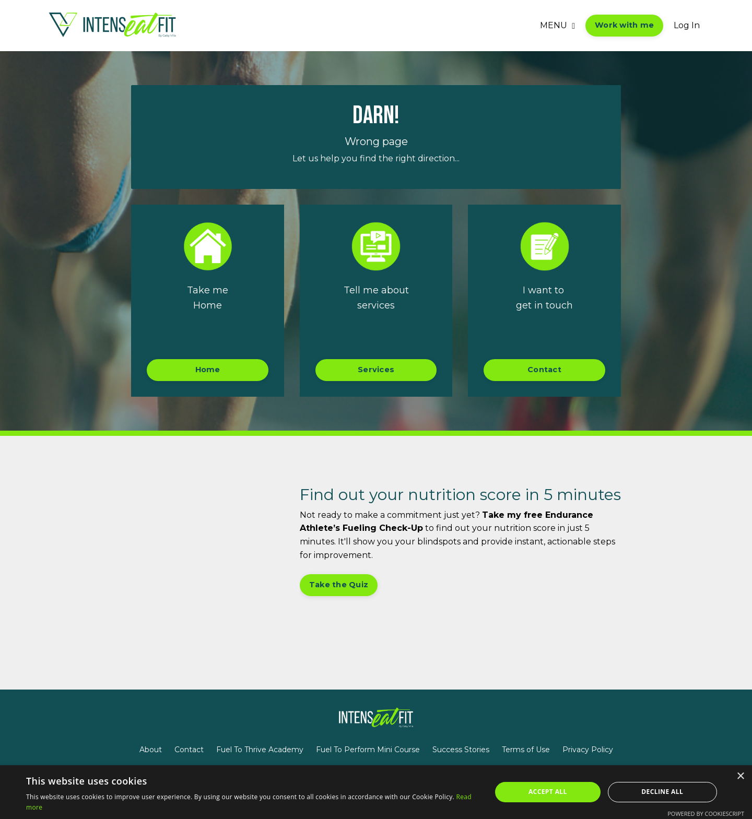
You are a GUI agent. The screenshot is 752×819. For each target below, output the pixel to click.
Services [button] (376, 369)
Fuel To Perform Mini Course (368, 749)
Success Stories (460, 749)
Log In (687, 25)
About (150, 749)
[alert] (376, 792)
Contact (189, 749)
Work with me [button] (624, 25)
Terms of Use (526, 749)
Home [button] (207, 369)
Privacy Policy (587, 749)
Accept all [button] (547, 791)
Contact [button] (544, 369)
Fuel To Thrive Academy (259, 749)
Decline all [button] (662, 791)
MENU (557, 25)
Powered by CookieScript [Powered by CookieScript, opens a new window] (705, 813)
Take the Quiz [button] (338, 584)
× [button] (740, 776)
